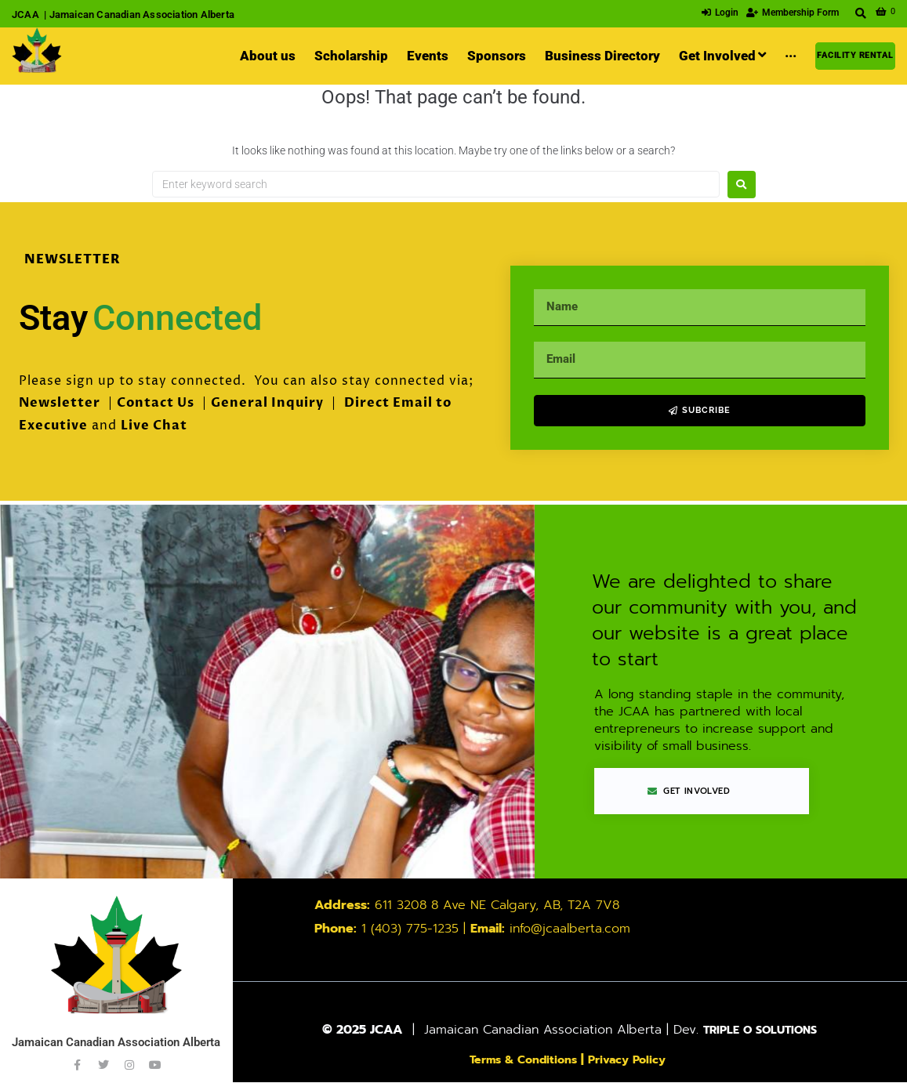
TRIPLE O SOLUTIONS (760, 1030)
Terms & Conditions (519, 1060)
